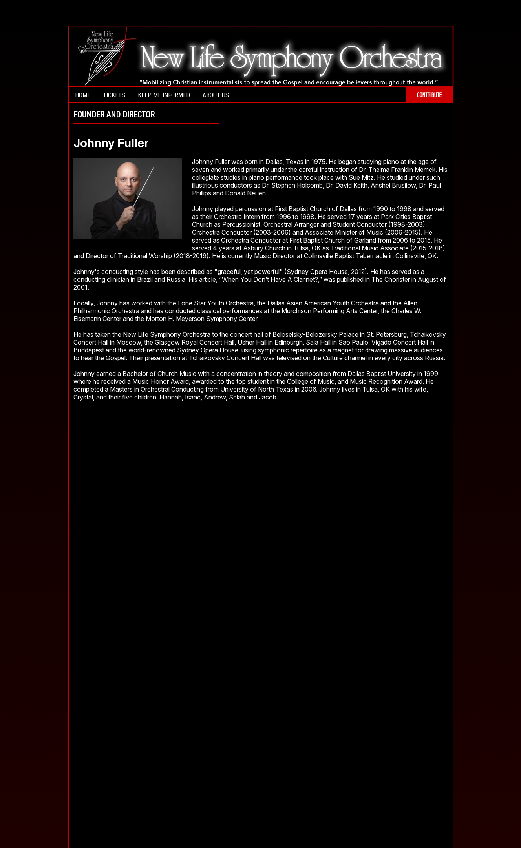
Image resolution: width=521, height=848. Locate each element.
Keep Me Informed (164, 95)
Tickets (114, 95)
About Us (216, 95)
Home (82, 95)
